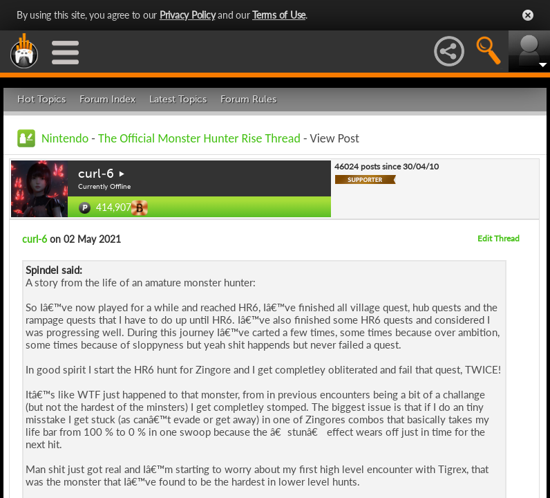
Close (527, 15)
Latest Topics (178, 99)
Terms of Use (278, 15)
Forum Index (107, 99)
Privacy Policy (188, 15)
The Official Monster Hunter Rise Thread (199, 138)
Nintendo (64, 138)
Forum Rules (248, 99)
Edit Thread (498, 238)
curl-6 (96, 173)
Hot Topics (41, 99)
